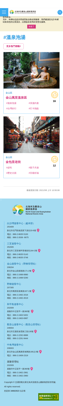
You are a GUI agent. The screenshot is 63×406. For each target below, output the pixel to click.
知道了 (31, 26)
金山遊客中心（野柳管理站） (22, 263)
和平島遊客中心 (15, 304)
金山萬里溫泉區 (16, 97)
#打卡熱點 (34, 108)
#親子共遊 (34, 167)
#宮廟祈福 (34, 173)
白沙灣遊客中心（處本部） (21, 223)
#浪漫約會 (34, 103)
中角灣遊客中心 (15, 344)
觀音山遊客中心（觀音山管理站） (24, 324)
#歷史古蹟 (11, 173)
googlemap (38, 231)
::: (1, 200)
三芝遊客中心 (14, 243)
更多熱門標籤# (13, 46)
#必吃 (9, 167)
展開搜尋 (59, 12)
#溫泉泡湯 (11, 103)
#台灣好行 (11, 108)
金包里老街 (13, 162)
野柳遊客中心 (14, 284)
